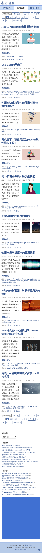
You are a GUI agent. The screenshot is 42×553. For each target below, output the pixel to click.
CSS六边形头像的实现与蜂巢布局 (13, 466)
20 (38, 17)
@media (36, 93)
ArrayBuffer (11, 279)
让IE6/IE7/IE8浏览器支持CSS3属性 (13, 492)
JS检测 (36, 206)
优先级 (21, 94)
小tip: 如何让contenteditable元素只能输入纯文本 (17, 483)
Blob (8, 130)
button (9, 166)
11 (3, 17)
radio (3, 168)
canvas (21, 206)
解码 (22, 408)
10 (38, 14)
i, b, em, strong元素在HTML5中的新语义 (15, 473)
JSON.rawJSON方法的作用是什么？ (14, 457)
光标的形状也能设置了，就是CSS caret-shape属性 (18, 452)
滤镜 (16, 365)
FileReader (7, 322)
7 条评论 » (16, 325)
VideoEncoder (34, 130)
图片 (37, 243)
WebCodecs (31, 243)
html (19, 166)
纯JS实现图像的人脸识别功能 (18, 176)
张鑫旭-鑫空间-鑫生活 (8, 3)
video (27, 130)
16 (22, 17)
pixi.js (12, 365)
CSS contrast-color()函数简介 (11, 445)
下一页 (32, 17)
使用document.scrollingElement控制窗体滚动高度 (18, 487)
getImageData (17, 243)
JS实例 (9, 134)
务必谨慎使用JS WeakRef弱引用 (13, 464)
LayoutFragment (19, 406)
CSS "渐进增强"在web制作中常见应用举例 (16, 485)
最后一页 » (17, 20)
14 (15, 17)
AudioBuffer (20, 279)
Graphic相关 (11, 368)
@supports (14, 94)
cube (26, 363)
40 (7, 20)
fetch (22, 130)
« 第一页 (16, 14)
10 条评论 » (17, 171)
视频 (3, 131)
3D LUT (9, 363)
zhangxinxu (28, 545)
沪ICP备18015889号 (21, 549)
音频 (14, 282)
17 (26, 17)
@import (13, 93)
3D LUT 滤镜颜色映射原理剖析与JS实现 (15, 490)
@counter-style (26, 91)
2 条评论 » (26, 368)
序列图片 (9, 408)
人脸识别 (10, 208)
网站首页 (7, 8)
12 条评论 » (17, 134)
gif (25, 243)
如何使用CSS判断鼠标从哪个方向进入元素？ (17, 459)
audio (24, 320)
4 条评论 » (19, 59)
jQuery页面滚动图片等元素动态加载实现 (15, 478)
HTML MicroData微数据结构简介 (20, 26)
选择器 (32, 94)
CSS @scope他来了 (11, 64)
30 (3, 20)
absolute (10, 206)
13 (11, 17)
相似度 (3, 244)
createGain (5, 281)
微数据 (21, 56)
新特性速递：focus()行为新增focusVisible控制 (17, 447)
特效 (18, 408)
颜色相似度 (11, 244)
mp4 (27, 406)
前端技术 (20, 8)
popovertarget (34, 166)
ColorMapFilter (18, 363)
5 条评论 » (16, 211)
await (16, 206)
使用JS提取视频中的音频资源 (18, 252)
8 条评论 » (17, 97)
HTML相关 (10, 59)
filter (7, 365)
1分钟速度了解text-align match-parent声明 (16, 450)
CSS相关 (9, 97)
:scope (9, 91)
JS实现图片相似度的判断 (15, 216)
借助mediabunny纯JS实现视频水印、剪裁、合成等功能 (20, 462)
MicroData (10, 56)
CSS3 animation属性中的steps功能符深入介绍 (17, 494)
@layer (29, 93)
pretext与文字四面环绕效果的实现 (13, 454)
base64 (30, 320)
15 (18, 17)
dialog (14, 166)
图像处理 (17, 208)
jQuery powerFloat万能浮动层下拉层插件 (15, 476)
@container (16, 91)
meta (13, 322)
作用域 (26, 94)
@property (5, 94)
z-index (8, 168)
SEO (16, 56)
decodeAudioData (16, 281)
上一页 (26, 14)
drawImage (15, 130)
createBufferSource (32, 279)
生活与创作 (34, 8)
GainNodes (33, 281)
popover (25, 166)
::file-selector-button (14, 320)
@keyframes (22, 93)
